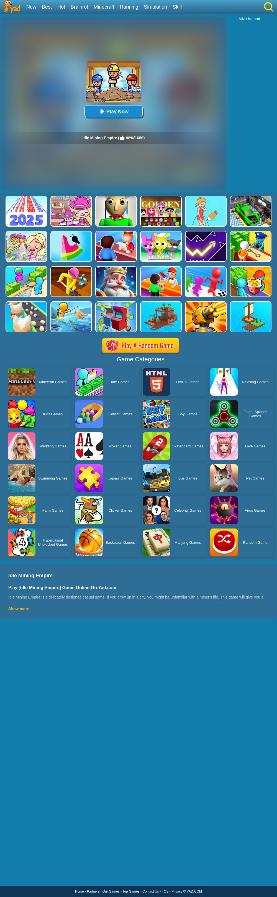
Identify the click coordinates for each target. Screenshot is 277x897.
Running (129, 7)
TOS (165, 891)
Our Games (111, 891)
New (31, 7)
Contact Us (150, 891)
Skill (177, 7)
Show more (18, 609)
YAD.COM (194, 891)
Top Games (130, 891)
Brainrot (79, 7)
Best (47, 7)
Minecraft (104, 7)
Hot (61, 7)
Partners (93, 891)
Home (79, 891)
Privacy (176, 891)
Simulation (155, 7)
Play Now (114, 111)
